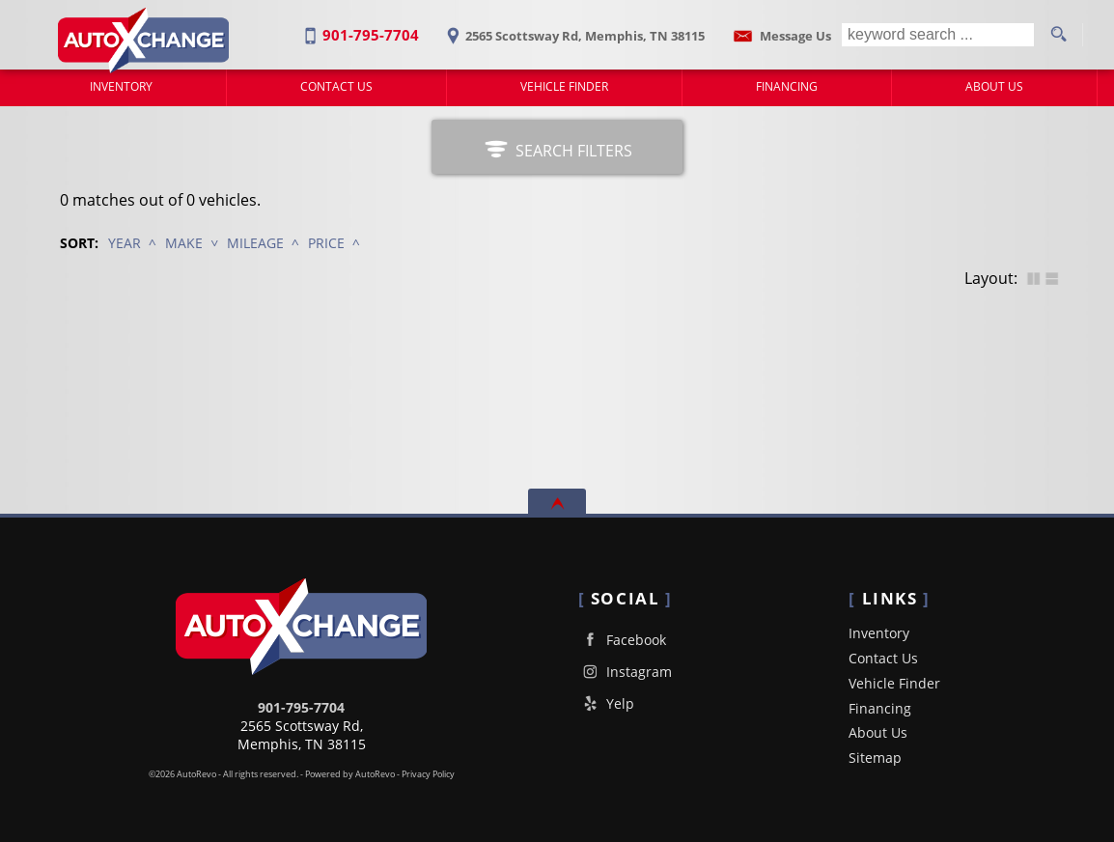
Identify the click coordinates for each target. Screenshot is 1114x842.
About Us (878, 732)
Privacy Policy (428, 774)
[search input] (938, 34)
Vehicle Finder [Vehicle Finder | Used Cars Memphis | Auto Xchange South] (564, 86)
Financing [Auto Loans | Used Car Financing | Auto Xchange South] (787, 86)
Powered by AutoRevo (350, 774)
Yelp (606, 703)
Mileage (255, 243)
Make (184, 243)
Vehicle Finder (894, 683)
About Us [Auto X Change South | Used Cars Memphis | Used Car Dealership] (994, 86)
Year (124, 243)
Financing (880, 708)
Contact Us (883, 658)
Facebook (622, 640)
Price (326, 243)
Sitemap (875, 757)
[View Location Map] (572, 29)
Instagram (625, 672)
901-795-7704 (301, 707)
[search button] (1058, 34)
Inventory (121, 86)
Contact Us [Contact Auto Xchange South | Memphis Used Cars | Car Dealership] (336, 86)
